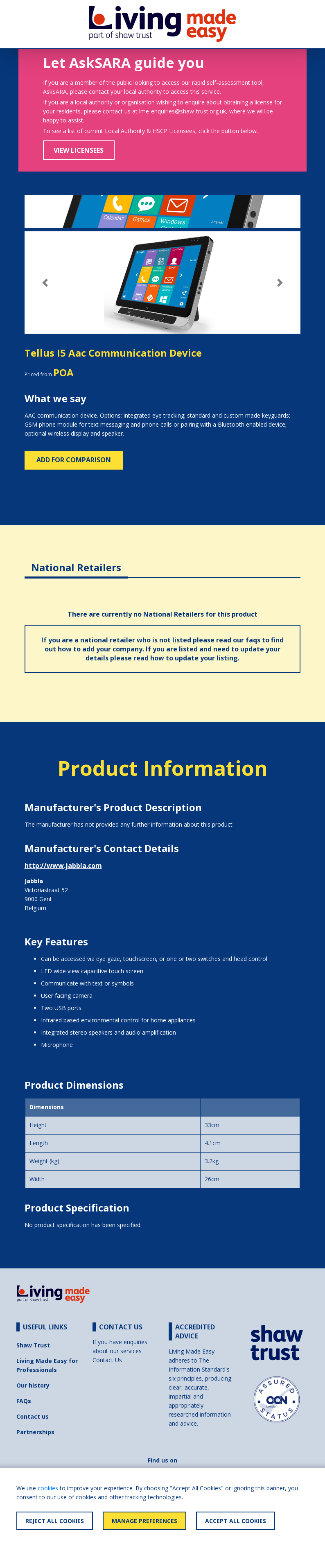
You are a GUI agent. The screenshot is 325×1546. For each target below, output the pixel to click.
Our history (33, 1385)
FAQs (23, 1401)
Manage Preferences (144, 1521)
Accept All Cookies (235, 1521)
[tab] (76, 561)
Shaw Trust (33, 1345)
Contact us (32, 1416)
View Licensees (79, 150)
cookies (48, 1488)
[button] (45, 282)
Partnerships (35, 1432)
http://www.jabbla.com (63, 865)
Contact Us (107, 1360)
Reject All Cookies (54, 1521)
